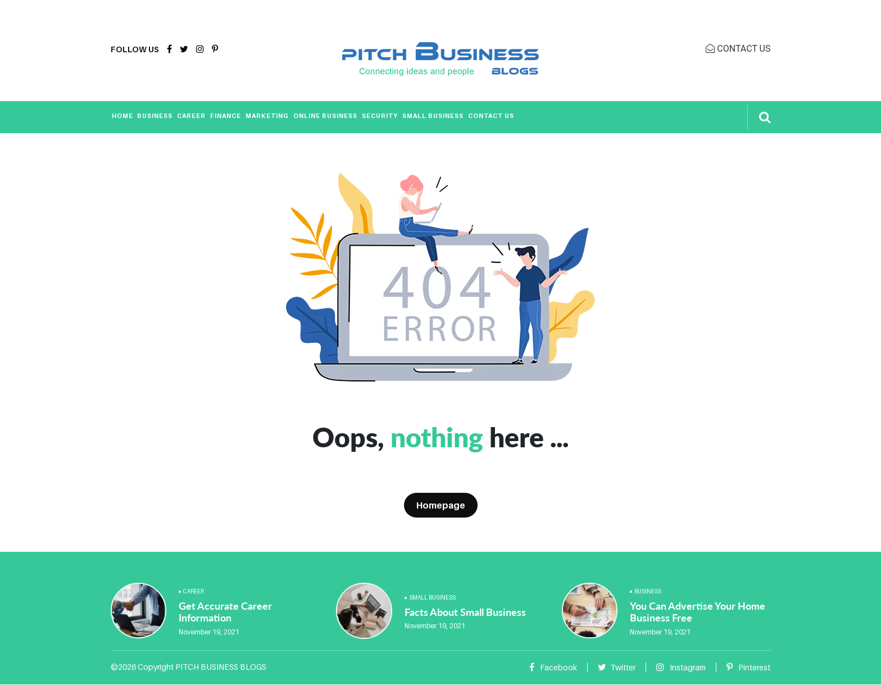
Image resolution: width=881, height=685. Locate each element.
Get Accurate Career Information (225, 612)
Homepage (440, 505)
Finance (225, 116)
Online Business (325, 116)
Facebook (553, 667)
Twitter (616, 667)
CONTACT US (738, 48)
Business (154, 116)
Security (380, 116)
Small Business (433, 116)
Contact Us (491, 116)
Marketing (267, 116)
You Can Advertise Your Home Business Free (697, 612)
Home (122, 116)
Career (191, 116)
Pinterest (748, 667)
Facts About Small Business (465, 612)
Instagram (681, 667)
